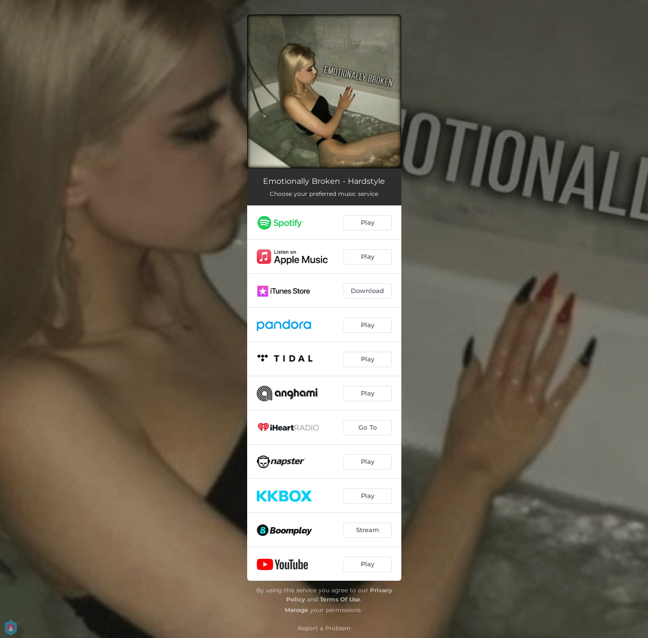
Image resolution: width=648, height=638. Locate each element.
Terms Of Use (340, 599)
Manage (296, 609)
